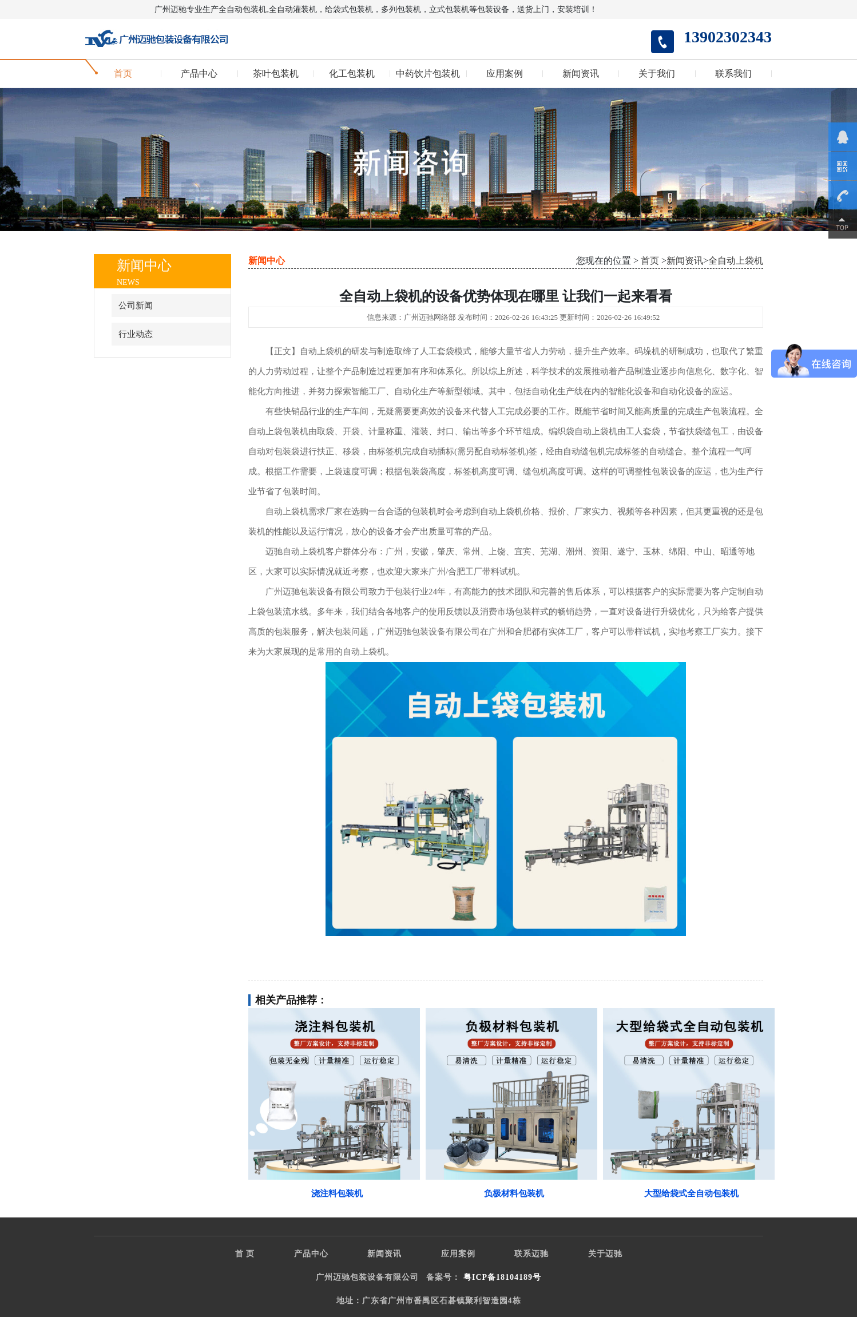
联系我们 (733, 73)
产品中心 (199, 73)
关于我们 (656, 73)
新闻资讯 (580, 73)
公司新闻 (135, 305)
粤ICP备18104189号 (502, 1277)
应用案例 (504, 73)
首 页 (245, 1253)
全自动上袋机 (735, 260)
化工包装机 (352, 73)
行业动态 (135, 334)
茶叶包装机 (276, 73)
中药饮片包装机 (428, 73)
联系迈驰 (531, 1253)
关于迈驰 (605, 1253)
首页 (123, 73)
